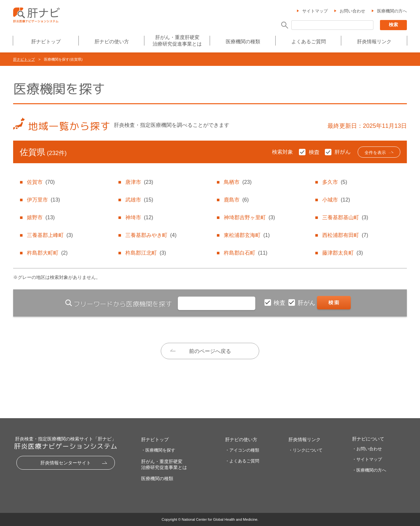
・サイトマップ (367, 459)
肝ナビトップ (46, 41)
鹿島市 (236, 200)
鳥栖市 (237, 182)
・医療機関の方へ (369, 470)
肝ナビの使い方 (111, 41)
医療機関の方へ (392, 11)
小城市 (336, 200)
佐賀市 (40, 182)
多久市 (334, 182)
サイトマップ (315, 11)
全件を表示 (375, 152)
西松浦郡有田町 (345, 235)
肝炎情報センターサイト (65, 462)
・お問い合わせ (367, 448)
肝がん (307, 303)
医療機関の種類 (243, 41)
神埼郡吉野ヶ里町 (249, 217)
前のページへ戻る (210, 351)
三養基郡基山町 (345, 217)
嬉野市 (40, 217)
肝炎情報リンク (374, 41)
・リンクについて (305, 450)
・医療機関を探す (158, 450)
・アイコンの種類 (242, 450)
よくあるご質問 (308, 41)
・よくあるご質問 (242, 460)
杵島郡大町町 (47, 253)
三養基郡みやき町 (151, 235)
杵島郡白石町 (245, 253)
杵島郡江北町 (145, 253)
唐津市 (139, 182)
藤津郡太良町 (342, 253)
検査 (280, 303)
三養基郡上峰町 (50, 235)
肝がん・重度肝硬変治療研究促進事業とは (177, 40)
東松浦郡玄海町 (247, 235)
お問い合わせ (352, 11)
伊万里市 (43, 200)
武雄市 (139, 200)
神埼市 (139, 217)
